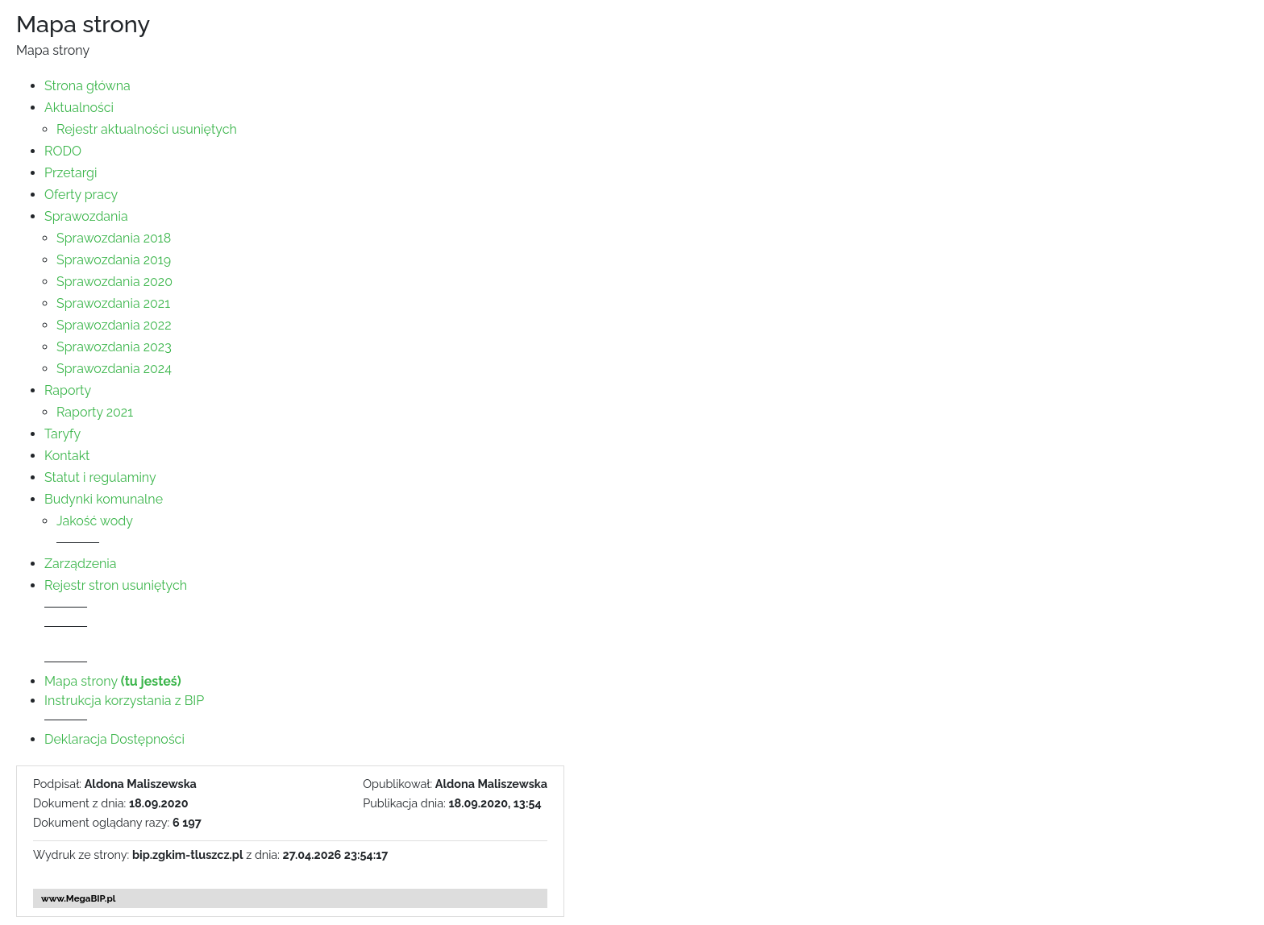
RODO (62, 151)
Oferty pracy (81, 194)
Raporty (67, 390)
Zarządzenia (80, 563)
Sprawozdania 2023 (114, 347)
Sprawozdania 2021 (113, 303)
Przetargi (70, 172)
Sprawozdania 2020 (114, 281)
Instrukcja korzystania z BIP (124, 700)
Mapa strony (112, 681)
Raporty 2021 (94, 412)
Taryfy (62, 434)
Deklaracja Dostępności (114, 739)
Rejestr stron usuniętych (115, 585)
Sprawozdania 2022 (113, 325)
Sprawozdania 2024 (114, 368)
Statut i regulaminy (100, 477)
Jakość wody (94, 521)
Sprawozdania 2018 (113, 238)
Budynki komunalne (103, 499)
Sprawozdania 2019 (113, 260)
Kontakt (66, 455)
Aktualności (79, 107)
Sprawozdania (86, 216)
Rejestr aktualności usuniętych (146, 129)
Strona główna (87, 85)
